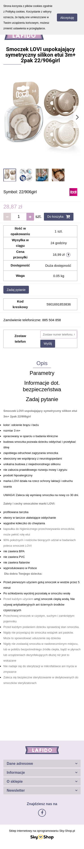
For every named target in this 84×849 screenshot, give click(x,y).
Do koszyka (58, 216)
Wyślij (48, 343)
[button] (42, 763)
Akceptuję (67, 17)
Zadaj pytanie (16, 290)
